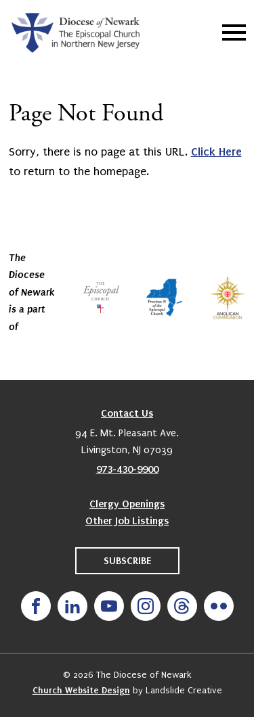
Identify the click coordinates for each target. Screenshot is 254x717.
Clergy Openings (127, 504)
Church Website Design (81, 690)
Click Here (216, 151)
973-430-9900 (127, 469)
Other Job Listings (127, 521)
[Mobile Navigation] (231, 32)
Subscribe (127, 561)
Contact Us (127, 413)
